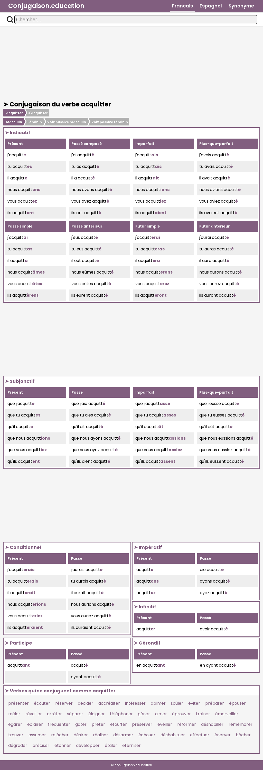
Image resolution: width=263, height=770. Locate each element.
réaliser (100, 735)
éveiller (164, 724)
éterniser (131, 745)
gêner (144, 714)
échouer (146, 735)
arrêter (54, 714)
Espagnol (211, 6)
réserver (64, 703)
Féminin (34, 122)
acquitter (14, 113)
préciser (40, 745)
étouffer (118, 724)
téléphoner (121, 714)
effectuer (199, 735)
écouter (42, 703)
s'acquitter (38, 113)
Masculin (14, 122)
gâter (81, 724)
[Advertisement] (131, 64)
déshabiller (212, 724)
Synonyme (241, 6)
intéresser (135, 703)
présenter (18, 703)
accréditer (109, 703)
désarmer (123, 735)
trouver (15, 735)
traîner (203, 714)
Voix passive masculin (66, 122)
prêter (98, 724)
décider (85, 703)
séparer (75, 714)
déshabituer (173, 735)
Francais (182, 6)
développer (88, 745)
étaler (111, 745)
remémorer (240, 724)
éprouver (181, 714)
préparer (214, 703)
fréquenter (59, 724)
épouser (237, 703)
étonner (62, 745)
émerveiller (226, 714)
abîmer (158, 703)
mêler (14, 714)
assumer (37, 735)
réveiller (33, 714)
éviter (194, 703)
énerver (222, 735)
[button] (10, 19)
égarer (15, 724)
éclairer (35, 724)
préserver (142, 724)
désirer (81, 735)
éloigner (96, 714)
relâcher (60, 735)
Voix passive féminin (109, 122)
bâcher (243, 735)
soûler (177, 703)
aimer (161, 714)
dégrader (17, 745)
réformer (186, 724)
